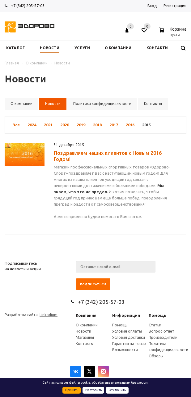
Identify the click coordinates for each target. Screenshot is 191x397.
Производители (163, 337)
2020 (64, 125)
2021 (48, 125)
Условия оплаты (127, 331)
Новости (83, 331)
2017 (113, 125)
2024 (32, 125)
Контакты (85, 344)
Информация (126, 315)
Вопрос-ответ (161, 331)
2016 (130, 125)
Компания (86, 315)
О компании (87, 325)
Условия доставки (128, 337)
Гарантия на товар (129, 344)
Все (16, 125)
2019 (81, 125)
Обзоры (156, 356)
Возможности (125, 350)
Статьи (155, 325)
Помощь (157, 315)
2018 (97, 125)
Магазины (85, 337)
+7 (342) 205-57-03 (28, 5)
